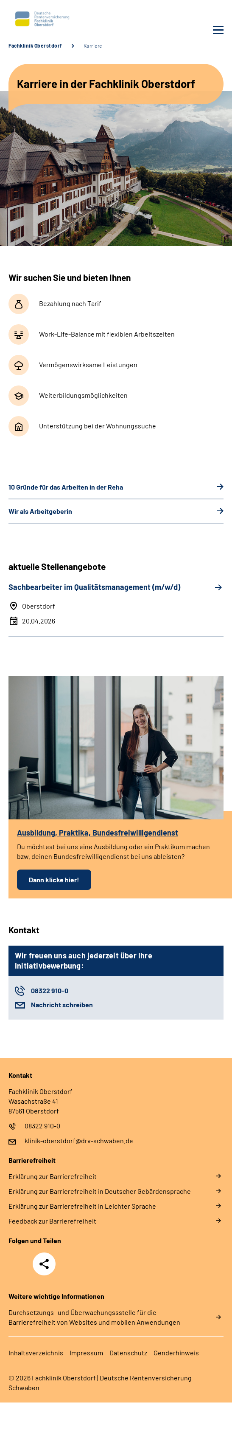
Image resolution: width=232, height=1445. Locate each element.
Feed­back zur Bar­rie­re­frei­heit (52, 1221)
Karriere (93, 45)
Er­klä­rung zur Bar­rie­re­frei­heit (52, 1176)
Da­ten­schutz (128, 1353)
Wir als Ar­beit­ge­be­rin (40, 511)
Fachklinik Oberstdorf (35, 45)
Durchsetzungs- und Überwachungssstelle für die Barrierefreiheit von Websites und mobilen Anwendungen (94, 1317)
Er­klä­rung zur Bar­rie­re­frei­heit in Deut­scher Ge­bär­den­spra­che (99, 1191)
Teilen (44, 1264)
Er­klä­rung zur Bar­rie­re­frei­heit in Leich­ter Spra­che (82, 1206)
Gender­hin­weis (176, 1353)
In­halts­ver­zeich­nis (35, 1353)
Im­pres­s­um (86, 1353)
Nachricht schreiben (62, 1004)
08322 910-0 (49, 990)
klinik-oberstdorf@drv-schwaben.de (79, 1140)
